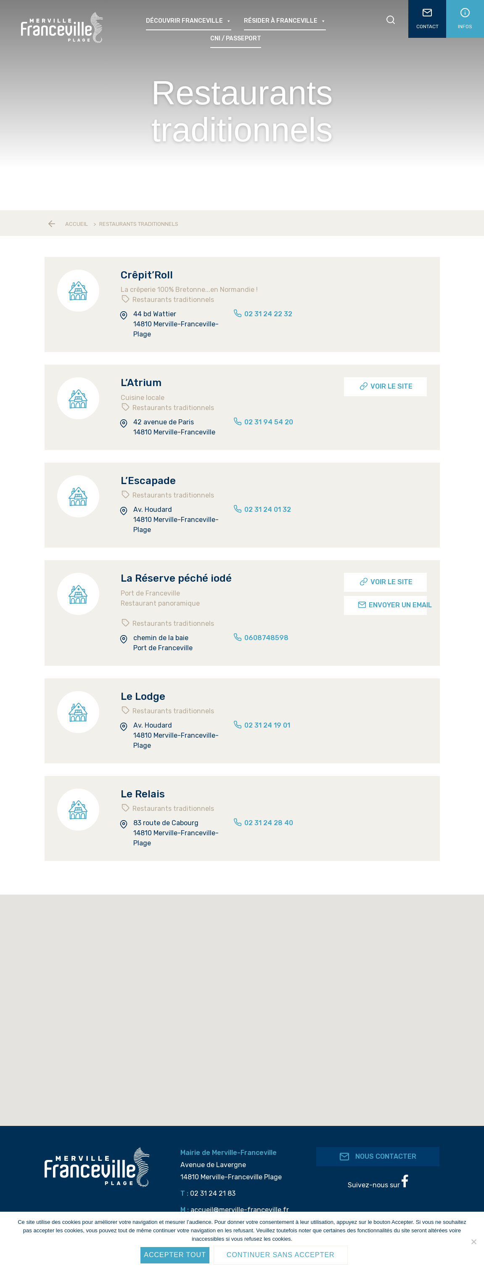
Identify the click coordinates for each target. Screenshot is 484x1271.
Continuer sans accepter (281, 1254)
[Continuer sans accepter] (473, 1241)
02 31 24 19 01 (261, 725)
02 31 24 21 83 (212, 1193)
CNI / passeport (235, 38)
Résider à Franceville (285, 21)
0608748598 (260, 638)
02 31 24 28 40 (263, 823)
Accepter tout (175, 1254)
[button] (246, 1021)
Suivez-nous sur (378, 1182)
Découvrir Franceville (188, 21)
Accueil (76, 224)
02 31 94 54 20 (263, 422)
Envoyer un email (392, 605)
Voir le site (386, 386)
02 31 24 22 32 (262, 314)
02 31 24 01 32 (262, 510)
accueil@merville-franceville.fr (239, 1210)
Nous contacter (377, 1157)
